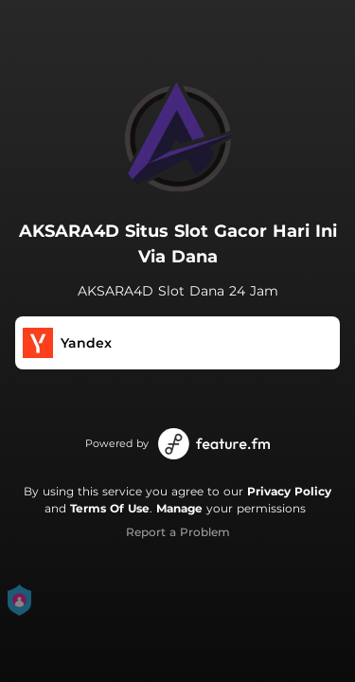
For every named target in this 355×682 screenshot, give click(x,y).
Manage (179, 508)
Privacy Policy (289, 491)
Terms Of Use (110, 508)
